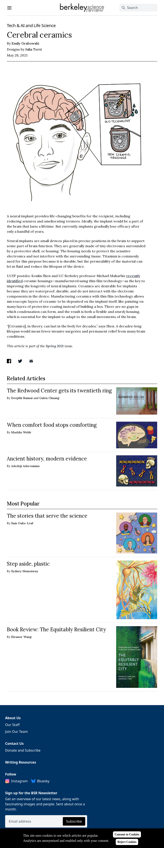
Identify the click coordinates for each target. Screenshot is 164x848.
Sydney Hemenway (24, 571)
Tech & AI (16, 25)
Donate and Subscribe (23, 750)
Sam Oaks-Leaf (22, 523)
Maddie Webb (21, 432)
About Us (13, 718)
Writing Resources (20, 762)
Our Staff (12, 724)
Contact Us (14, 743)
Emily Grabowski (25, 43)
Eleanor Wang (21, 637)
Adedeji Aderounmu (25, 466)
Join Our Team (16, 731)
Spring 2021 (55, 346)
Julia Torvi (33, 49)
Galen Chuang (49, 398)
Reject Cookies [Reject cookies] (126, 842)
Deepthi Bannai (22, 398)
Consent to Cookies (127, 834)
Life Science (45, 25)
